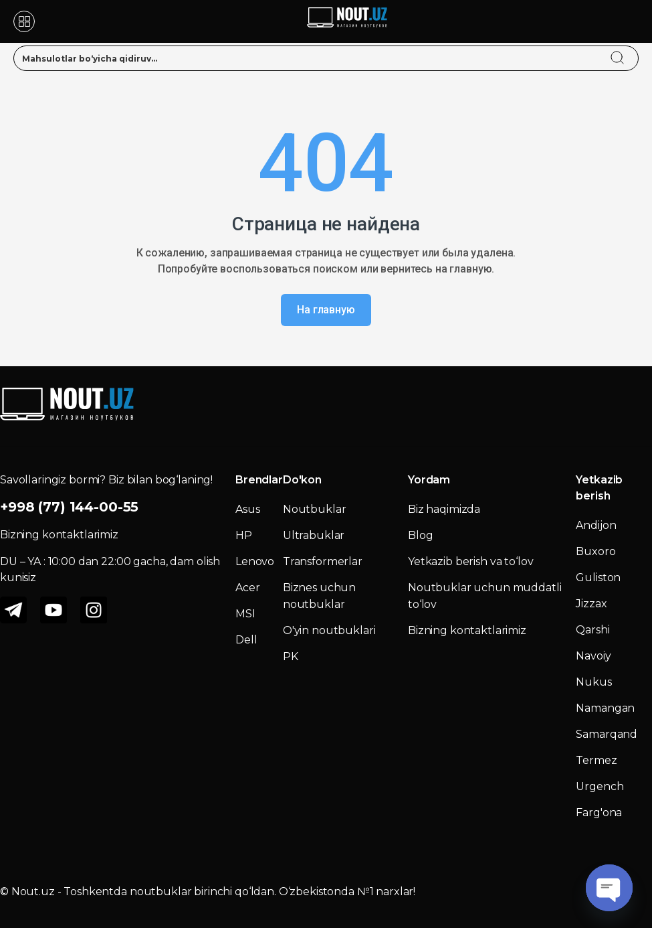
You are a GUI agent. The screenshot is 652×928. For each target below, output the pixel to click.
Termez (596, 760)
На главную (326, 309)
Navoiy (593, 655)
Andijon (596, 525)
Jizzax (591, 603)
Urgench (599, 786)
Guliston (598, 577)
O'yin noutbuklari (329, 630)
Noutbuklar (314, 509)
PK (290, 656)
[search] (630, 50)
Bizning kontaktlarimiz (467, 630)
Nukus (593, 682)
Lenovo (254, 561)
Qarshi (592, 629)
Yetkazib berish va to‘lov (471, 561)
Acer (247, 587)
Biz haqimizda (444, 509)
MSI (245, 613)
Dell (246, 639)
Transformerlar (322, 561)
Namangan (605, 708)
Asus (247, 509)
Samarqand (606, 734)
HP (243, 535)
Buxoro (595, 551)
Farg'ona (599, 812)
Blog (420, 535)
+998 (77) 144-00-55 (69, 507)
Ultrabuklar (313, 535)
